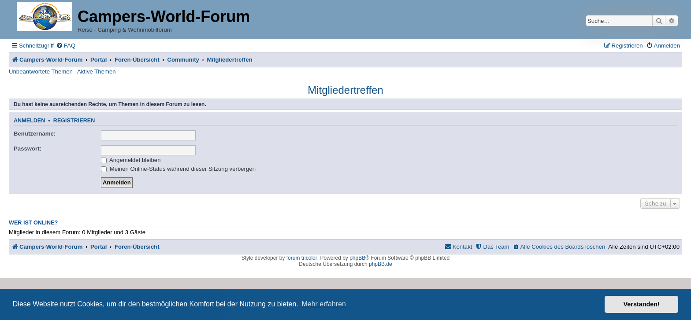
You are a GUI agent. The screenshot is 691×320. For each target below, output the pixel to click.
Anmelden (29, 121)
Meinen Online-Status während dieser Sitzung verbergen (178, 169)
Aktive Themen (96, 71)
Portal (98, 59)
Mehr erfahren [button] (323, 304)
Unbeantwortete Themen (41, 71)
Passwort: (27, 148)
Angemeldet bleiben (131, 160)
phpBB (357, 258)
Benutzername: (35, 133)
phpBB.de (380, 264)
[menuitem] (65, 45)
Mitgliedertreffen (345, 90)
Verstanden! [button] (642, 304)
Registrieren (74, 121)
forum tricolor (301, 258)
